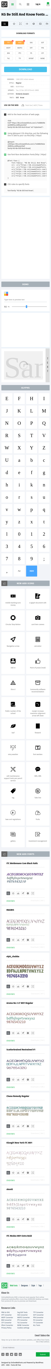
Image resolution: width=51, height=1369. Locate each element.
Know (22, 98)
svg (31, 43)
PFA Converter (38, 1318)
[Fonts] (47, 24)
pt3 (19, 53)
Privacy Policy (6, 1328)
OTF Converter (6, 1315)
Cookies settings (23, 1328)
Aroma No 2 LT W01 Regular (20, 1003)
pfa (42, 48)
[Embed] (28, 893)
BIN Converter (6, 1320)
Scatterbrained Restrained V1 (21, 1049)
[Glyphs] (27, 24)
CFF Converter (6, 1323)
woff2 (19, 48)
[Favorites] (13, 24)
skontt (10, 1189)
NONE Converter (23, 1325)
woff (8, 48)
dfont (31, 58)
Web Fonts (14, 1286)
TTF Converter (38, 1312)
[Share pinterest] (15, 1354)
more (32, 571)
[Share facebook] (2, 1354)
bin (8, 53)
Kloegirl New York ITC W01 (19, 1142)
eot (42, 43)
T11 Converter (38, 1323)
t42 (8, 58)
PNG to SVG (5, 1312)
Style (33, 1286)
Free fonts (4, 4)
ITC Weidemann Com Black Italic (22, 863)
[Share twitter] (11, 1354)
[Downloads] (18, 893)
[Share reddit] (7, 1354)
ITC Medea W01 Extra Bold (19, 1236)
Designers (24, 1286)
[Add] (4, 24)
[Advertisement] (25, 237)
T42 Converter (22, 1323)
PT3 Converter (22, 1320)
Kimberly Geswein (22, 94)
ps (31, 53)
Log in (38, 4)
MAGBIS (10, 910)
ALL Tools (36, 1325)
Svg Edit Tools (22, 1312)
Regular (18, 83)
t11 (20, 58)
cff (42, 53)
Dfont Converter (7, 1325)
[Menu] (28, 4)
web (19, 43)
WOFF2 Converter (23, 1318)
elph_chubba (13, 956)
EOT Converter (38, 1315)
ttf (8, 43)
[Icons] (40, 24)
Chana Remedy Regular (18, 1096)
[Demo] (20, 24)
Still (17, 98)
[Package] (33, 24)
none (43, 58)
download (25, 69)
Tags (40, 1286)
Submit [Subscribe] (43, 1354)
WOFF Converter (7, 1318)
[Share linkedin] (20, 1354)
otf (31, 48)
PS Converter (38, 1320)
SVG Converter (22, 1315)
